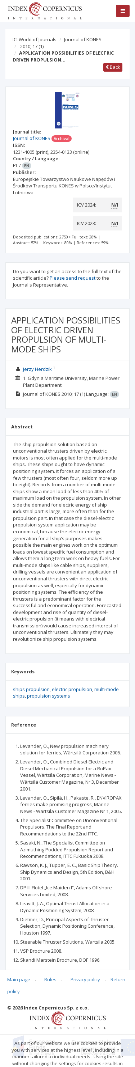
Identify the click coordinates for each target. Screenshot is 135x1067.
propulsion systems (48, 696)
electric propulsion (72, 689)
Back (112, 67)
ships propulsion (31, 689)
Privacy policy (85, 979)
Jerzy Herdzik (37, 369)
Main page (18, 979)
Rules (50, 979)
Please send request (72, 278)
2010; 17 (32, 46)
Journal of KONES (83, 39)
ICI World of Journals (35, 39)
